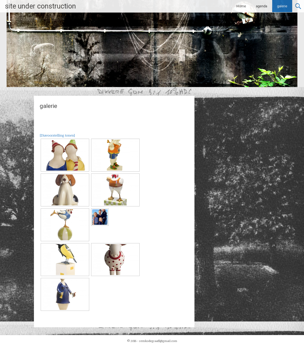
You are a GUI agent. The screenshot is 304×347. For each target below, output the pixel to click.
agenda (261, 6)
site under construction (40, 6)
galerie (282, 6)
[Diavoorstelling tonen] (57, 135)
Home (241, 6)
